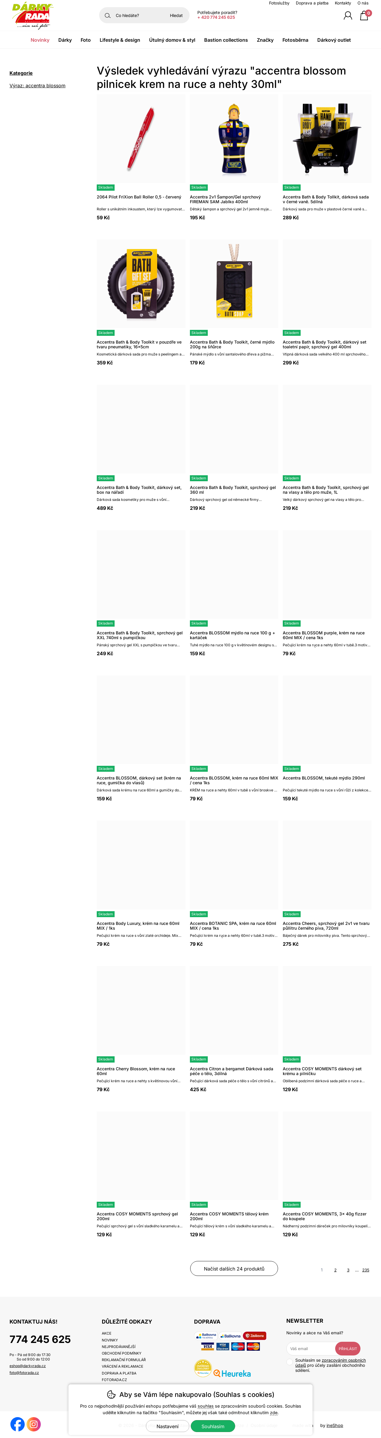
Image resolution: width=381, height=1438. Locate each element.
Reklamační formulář (124, 1360)
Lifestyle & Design (120, 40)
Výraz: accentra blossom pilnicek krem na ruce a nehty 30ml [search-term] (43, 86)
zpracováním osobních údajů (330, 1363)
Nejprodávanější (118, 1346)
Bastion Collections (226, 40)
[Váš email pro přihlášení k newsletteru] (315, 1348)
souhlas (206, 1406)
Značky (265, 40)
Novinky (40, 40)
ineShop (335, 1425)
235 (365, 1270)
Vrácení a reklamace (122, 1366)
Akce (106, 1333)
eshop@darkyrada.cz (28, 1366)
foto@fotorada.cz (24, 1372)
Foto (86, 40)
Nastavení (168, 1426)
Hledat (176, 15)
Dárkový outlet (334, 40)
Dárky (65, 40)
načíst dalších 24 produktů (234, 1269)
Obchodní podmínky (121, 1353)
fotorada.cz (114, 1380)
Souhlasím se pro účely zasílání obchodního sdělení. (326, 1365)
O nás (362, 3)
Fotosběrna (295, 40)
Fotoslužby (279, 3)
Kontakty (343, 3)
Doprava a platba (312, 3)
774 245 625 (40, 1339)
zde (273, 1412)
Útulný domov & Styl (172, 40)
